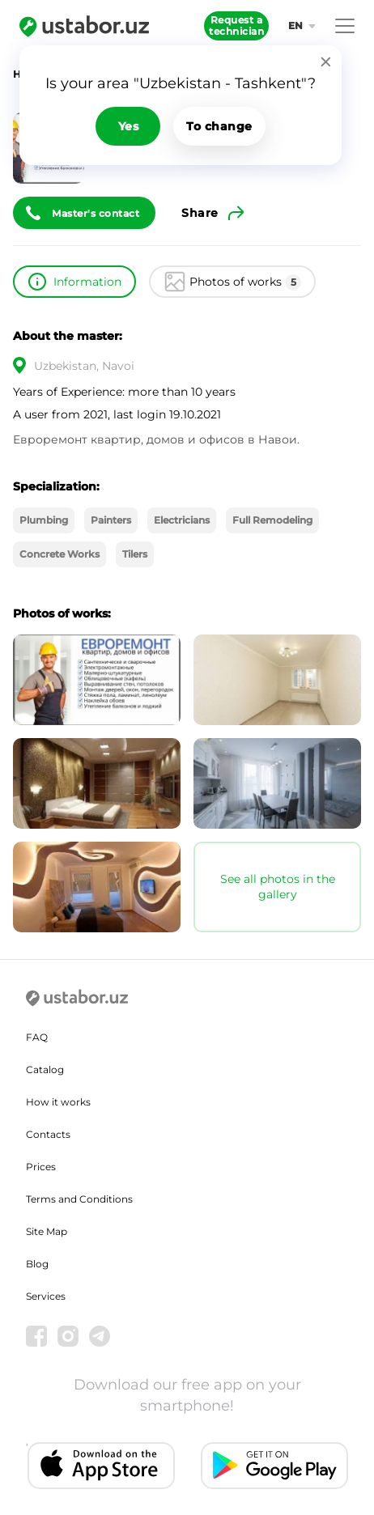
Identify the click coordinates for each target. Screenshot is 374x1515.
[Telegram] (99, 1336)
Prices (41, 1167)
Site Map (46, 1231)
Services (46, 1296)
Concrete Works (59, 554)
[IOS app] (101, 1466)
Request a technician (236, 25)
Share (200, 213)
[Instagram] (68, 1336)
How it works (58, 1102)
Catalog (45, 1069)
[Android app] (274, 1466)
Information (87, 281)
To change (219, 126)
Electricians (182, 520)
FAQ (37, 1037)
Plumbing (43, 520)
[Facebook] (36, 1336)
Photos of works (245, 282)
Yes (128, 126)
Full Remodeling (272, 520)
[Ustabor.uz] (84, 26)
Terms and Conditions (79, 1199)
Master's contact (95, 213)
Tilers (134, 554)
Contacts (48, 1134)
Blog (37, 1264)
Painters (111, 520)
